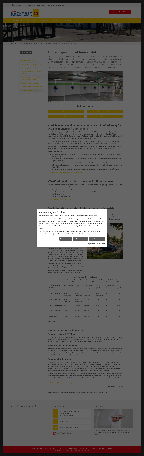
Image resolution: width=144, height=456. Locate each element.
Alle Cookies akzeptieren (97, 169)
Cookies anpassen (65, 169)
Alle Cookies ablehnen (80, 169)
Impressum (91, 174)
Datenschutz (101, 174)
